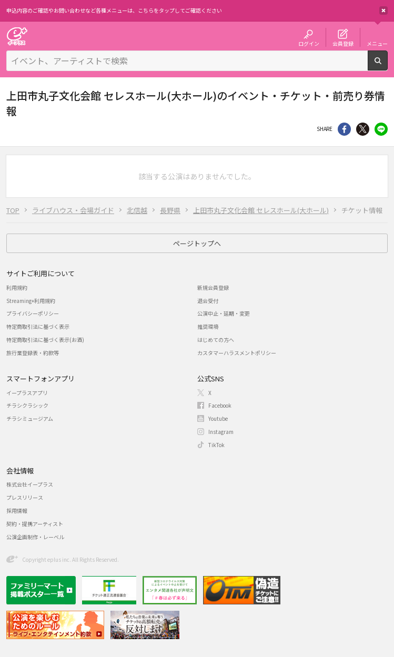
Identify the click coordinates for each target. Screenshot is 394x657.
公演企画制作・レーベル (35, 537)
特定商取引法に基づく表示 (37, 326)
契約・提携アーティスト (34, 524)
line (381, 129)
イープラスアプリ (27, 393)
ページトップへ (197, 243)
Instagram (221, 432)
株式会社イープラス (29, 484)
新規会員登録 (213, 287)
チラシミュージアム (29, 418)
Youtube (218, 418)
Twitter (362, 129)
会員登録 (342, 43)
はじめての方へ (215, 339)
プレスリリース (24, 497)
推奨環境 (207, 326)
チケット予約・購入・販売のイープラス (16, 36)
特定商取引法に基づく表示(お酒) (45, 339)
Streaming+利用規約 (30, 301)
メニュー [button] (377, 43)
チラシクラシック (27, 405)
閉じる (383, 10)
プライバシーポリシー (32, 313)
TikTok (216, 445)
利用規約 (16, 287)
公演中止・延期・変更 (223, 313)
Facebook (219, 405)
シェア (344, 129)
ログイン (308, 43)
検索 (387, 66)
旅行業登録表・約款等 (32, 353)
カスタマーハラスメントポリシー (236, 353)
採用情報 (16, 510)
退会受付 (207, 301)
